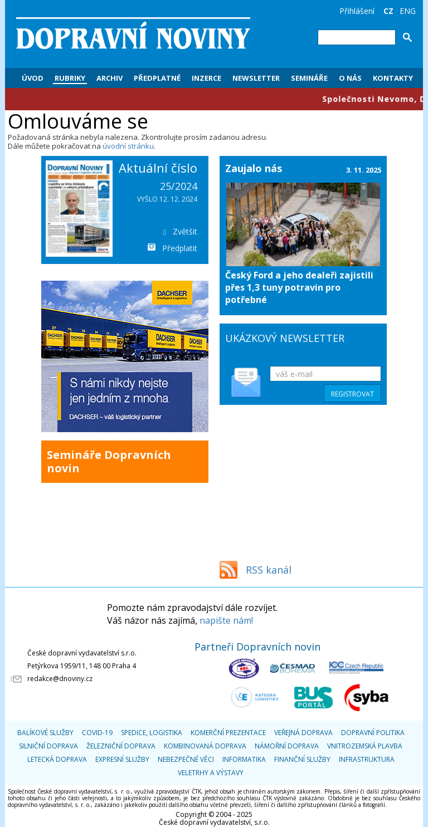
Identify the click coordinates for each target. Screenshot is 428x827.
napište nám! (226, 620)
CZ (388, 11)
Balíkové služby (45, 732)
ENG (408, 11)
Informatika (244, 759)
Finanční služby (302, 759)
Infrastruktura (367, 759)
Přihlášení (356, 11)
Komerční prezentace (228, 732)
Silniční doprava (48, 746)
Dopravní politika (373, 732)
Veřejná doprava (303, 732)
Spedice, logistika (151, 732)
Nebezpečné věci (186, 759)
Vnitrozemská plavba (364, 746)
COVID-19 (97, 732)
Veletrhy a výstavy (211, 772)
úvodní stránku (128, 146)
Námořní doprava (287, 746)
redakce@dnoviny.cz (60, 678)
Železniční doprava (120, 746)
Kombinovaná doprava (205, 746)
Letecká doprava (57, 759)
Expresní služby (122, 759)
